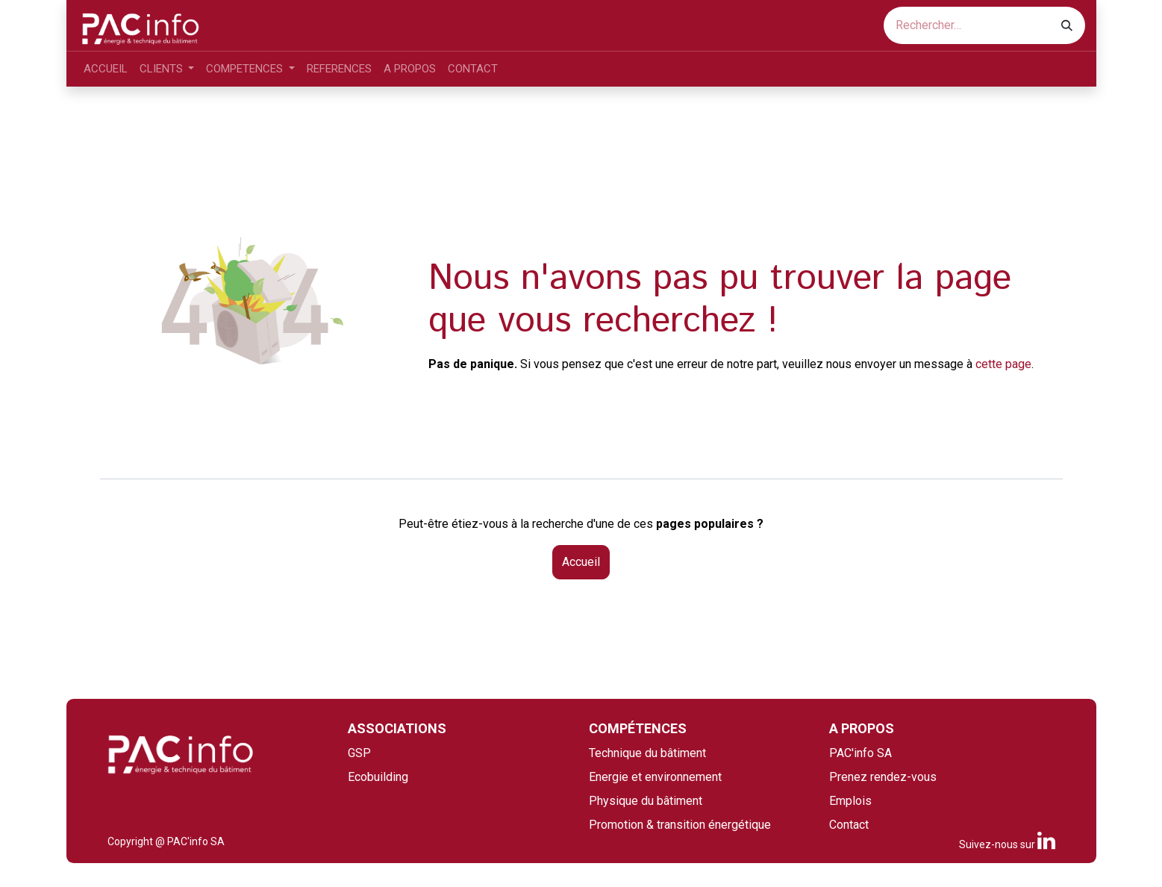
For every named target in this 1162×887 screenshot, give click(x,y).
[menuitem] (106, 69)
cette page (1003, 364)
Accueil (581, 562)
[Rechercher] (1067, 25)
